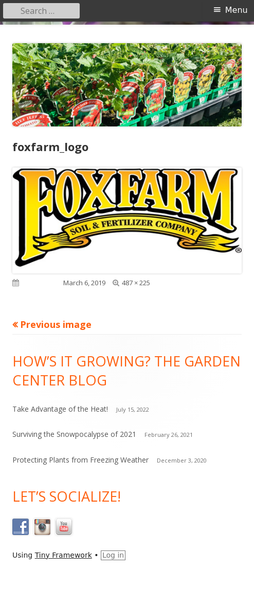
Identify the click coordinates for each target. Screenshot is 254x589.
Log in (113, 555)
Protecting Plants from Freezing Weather (80, 460)
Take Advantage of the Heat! (60, 409)
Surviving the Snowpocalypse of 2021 (74, 434)
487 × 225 (136, 282)
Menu (236, 10)
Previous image (56, 324)
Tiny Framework (63, 555)
